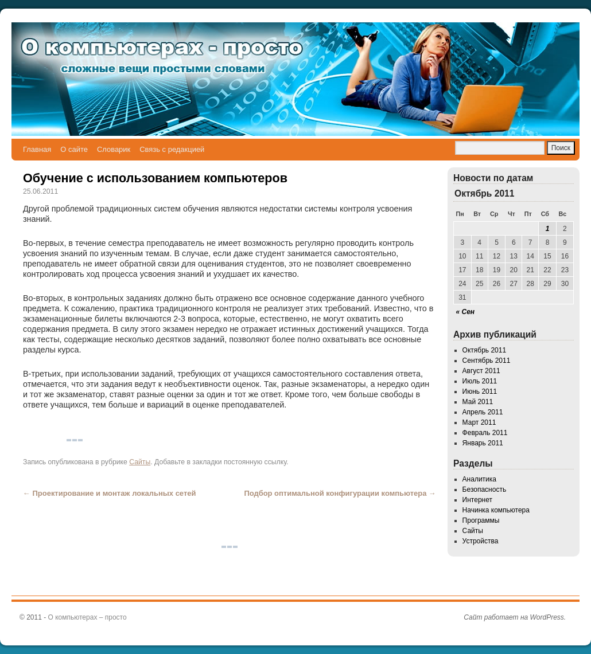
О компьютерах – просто (87, 617)
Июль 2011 (479, 381)
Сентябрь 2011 (486, 361)
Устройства (480, 541)
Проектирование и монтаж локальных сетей (109, 493)
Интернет (477, 500)
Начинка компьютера (496, 510)
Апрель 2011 (482, 412)
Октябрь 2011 (484, 350)
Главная (37, 149)
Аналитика (479, 479)
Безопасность (484, 489)
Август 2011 (481, 371)
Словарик (113, 149)
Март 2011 (479, 422)
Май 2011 (477, 402)
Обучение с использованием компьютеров (155, 178)
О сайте (74, 149)
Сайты (139, 462)
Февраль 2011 (485, 433)
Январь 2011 (482, 443)
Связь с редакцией (171, 149)
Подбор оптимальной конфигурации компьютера (340, 493)
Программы (481, 520)
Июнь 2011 (479, 391)
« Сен (465, 312)
